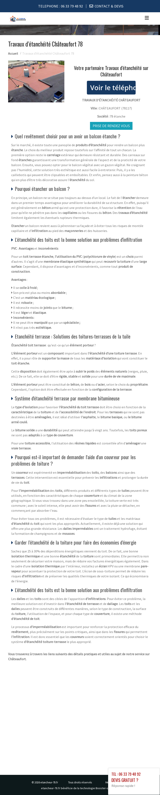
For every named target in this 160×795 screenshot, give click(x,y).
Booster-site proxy (107, 788)
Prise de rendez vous (111, 125)
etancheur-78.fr (49, 782)
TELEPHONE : (60, 6)
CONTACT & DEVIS (109, 6)
